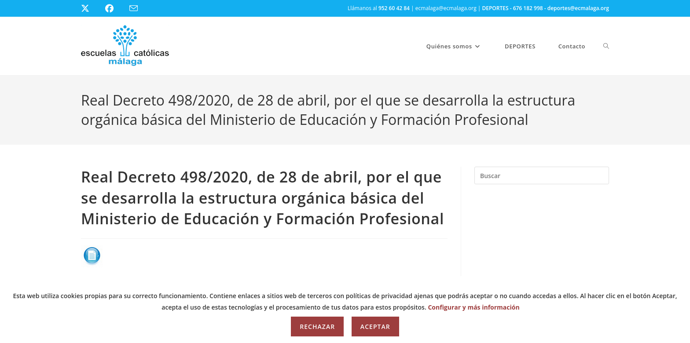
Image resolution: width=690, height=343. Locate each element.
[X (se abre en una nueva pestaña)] (92, 8)
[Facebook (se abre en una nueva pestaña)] (115, 8)
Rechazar (317, 326)
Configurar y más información (473, 307)
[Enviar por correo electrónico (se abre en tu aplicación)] (139, 8)
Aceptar (375, 326)
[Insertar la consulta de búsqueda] (541, 175)
